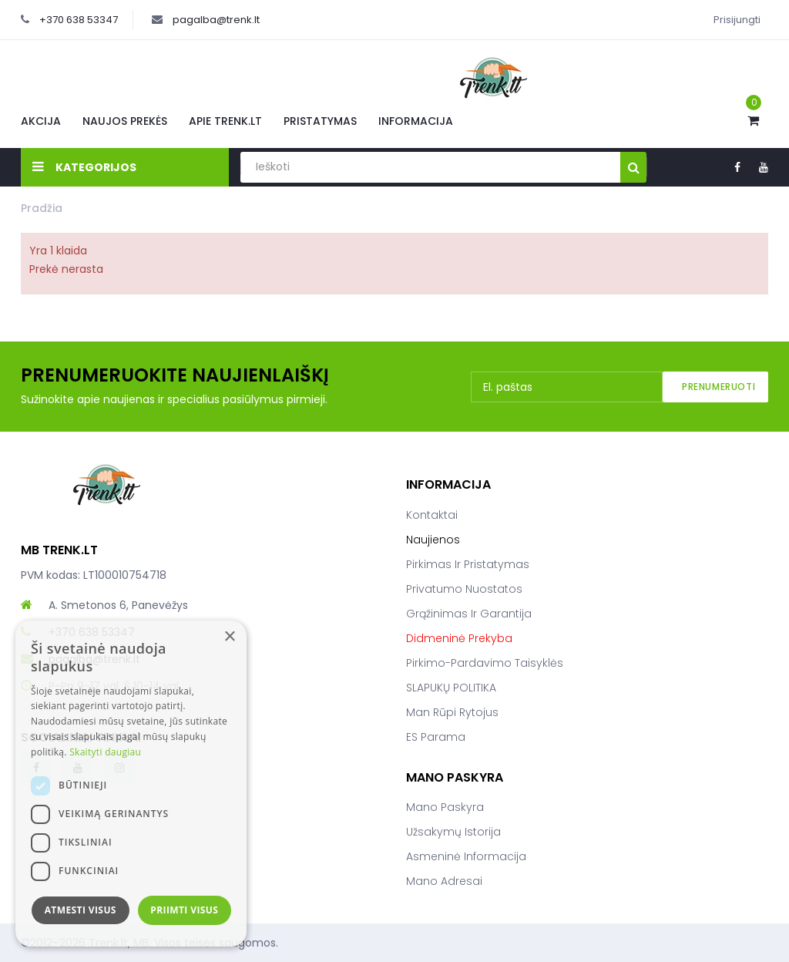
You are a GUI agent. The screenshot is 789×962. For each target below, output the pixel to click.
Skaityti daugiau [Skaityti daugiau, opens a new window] (105, 751)
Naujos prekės (124, 121)
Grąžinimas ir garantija (469, 613)
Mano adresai (444, 881)
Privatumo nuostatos (464, 589)
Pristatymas (320, 121)
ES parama (435, 737)
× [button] (229, 637)
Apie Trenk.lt (225, 121)
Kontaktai (432, 515)
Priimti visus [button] (184, 910)
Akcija (41, 121)
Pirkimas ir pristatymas (467, 564)
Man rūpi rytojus (452, 712)
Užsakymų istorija (453, 831)
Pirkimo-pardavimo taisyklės (484, 663)
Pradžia (41, 208)
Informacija (415, 121)
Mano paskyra (445, 807)
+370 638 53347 (78, 19)
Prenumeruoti (718, 386)
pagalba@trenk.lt (216, 19)
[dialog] (131, 784)
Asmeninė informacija (466, 856)
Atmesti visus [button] (80, 910)
